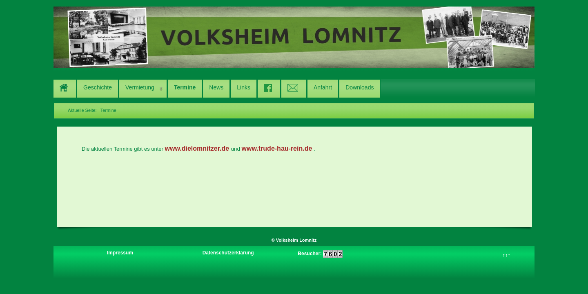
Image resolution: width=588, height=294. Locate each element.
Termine (185, 87)
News (216, 87)
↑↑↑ (507, 255)
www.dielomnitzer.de (197, 148)
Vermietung (139, 87)
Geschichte (97, 87)
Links (243, 87)
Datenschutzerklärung (228, 253)
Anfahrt (323, 87)
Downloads (359, 87)
